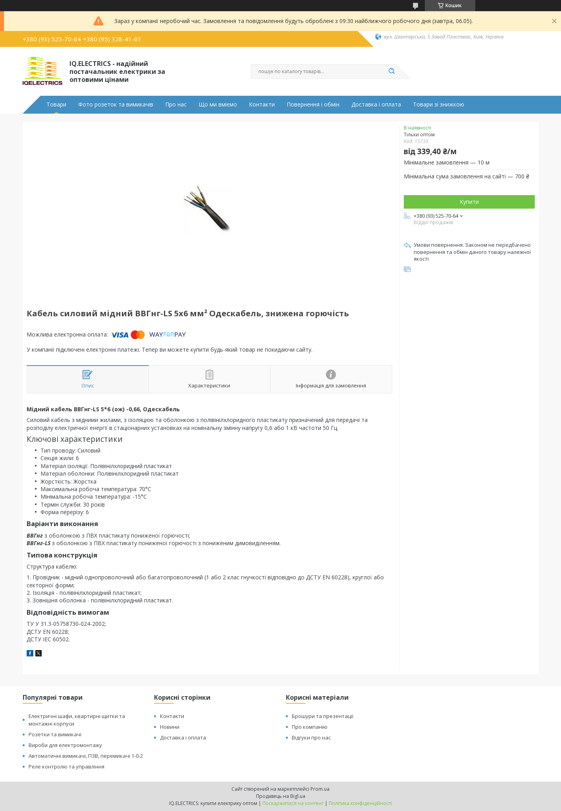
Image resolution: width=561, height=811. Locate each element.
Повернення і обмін (313, 104)
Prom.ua (320, 789)
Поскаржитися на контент (293, 803)
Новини (169, 726)
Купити (469, 201)
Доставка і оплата (376, 104)
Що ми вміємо (218, 104)
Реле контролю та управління (66, 766)
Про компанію (310, 726)
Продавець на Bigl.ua (280, 796)
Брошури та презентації (322, 716)
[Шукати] (392, 71)
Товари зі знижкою (438, 104)
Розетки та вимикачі (55, 734)
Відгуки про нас (311, 737)
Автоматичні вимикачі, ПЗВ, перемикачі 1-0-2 (86, 755)
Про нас (176, 104)
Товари (56, 104)
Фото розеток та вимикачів (115, 104)
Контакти (262, 104)
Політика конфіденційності (360, 803)
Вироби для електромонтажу (65, 745)
